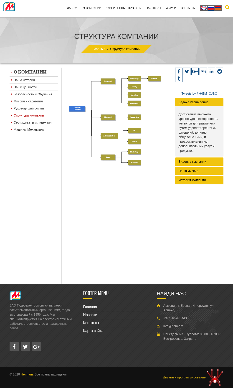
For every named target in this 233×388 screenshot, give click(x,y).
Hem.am (27, 374)
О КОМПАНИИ (29, 72)
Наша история (23, 80)
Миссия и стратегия (27, 101)
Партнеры (153, 8)
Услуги (171, 8)
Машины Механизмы (28, 129)
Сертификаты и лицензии (31, 122)
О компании (92, 8)
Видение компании (192, 161)
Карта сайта (93, 331)
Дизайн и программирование (193, 377)
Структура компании (27, 115)
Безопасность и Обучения (31, 94)
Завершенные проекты (123, 8)
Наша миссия (188, 171)
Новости (90, 315)
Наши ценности (24, 87)
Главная (72, 8)
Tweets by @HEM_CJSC (199, 93)
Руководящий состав (27, 108)
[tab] (199, 102)
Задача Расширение (194, 102)
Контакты (188, 8)
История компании (192, 180)
